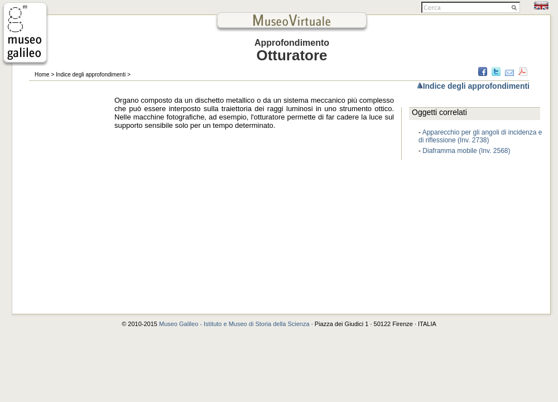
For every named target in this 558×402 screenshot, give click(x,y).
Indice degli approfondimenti (91, 74)
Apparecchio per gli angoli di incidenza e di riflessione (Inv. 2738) (480, 136)
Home (42, 74)
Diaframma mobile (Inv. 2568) (466, 151)
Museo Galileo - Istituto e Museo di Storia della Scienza (234, 323)
